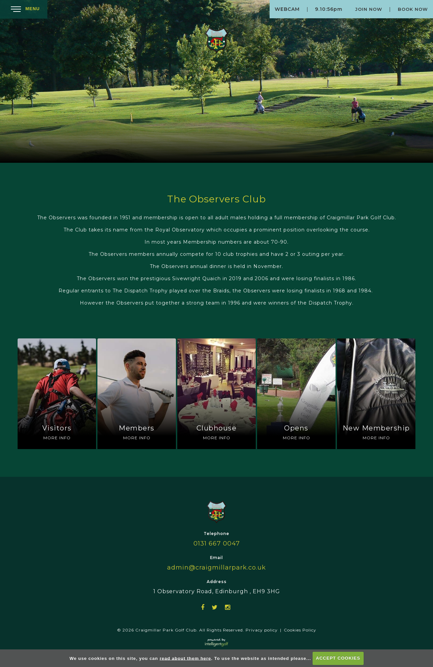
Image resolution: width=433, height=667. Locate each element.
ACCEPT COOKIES (338, 658)
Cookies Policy (300, 629)
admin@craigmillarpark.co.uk (216, 567)
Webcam (287, 9)
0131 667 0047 (216, 543)
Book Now (413, 9)
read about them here (185, 658)
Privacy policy (262, 629)
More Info (57, 437)
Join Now (368, 9)
